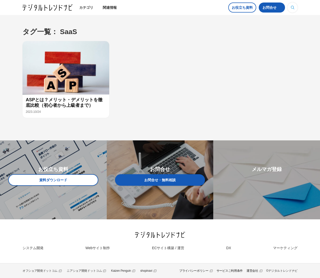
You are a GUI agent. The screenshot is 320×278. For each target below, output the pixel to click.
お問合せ (269, 8)
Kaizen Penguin (121, 270)
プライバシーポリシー (193, 270)
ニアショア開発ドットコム (84, 270)
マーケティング (285, 248)
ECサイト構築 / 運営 (168, 248)
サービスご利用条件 (229, 270)
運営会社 (252, 270)
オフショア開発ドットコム (40, 270)
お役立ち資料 (242, 8)
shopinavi (146, 270)
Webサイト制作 (98, 248)
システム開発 (33, 248)
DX (228, 248)
